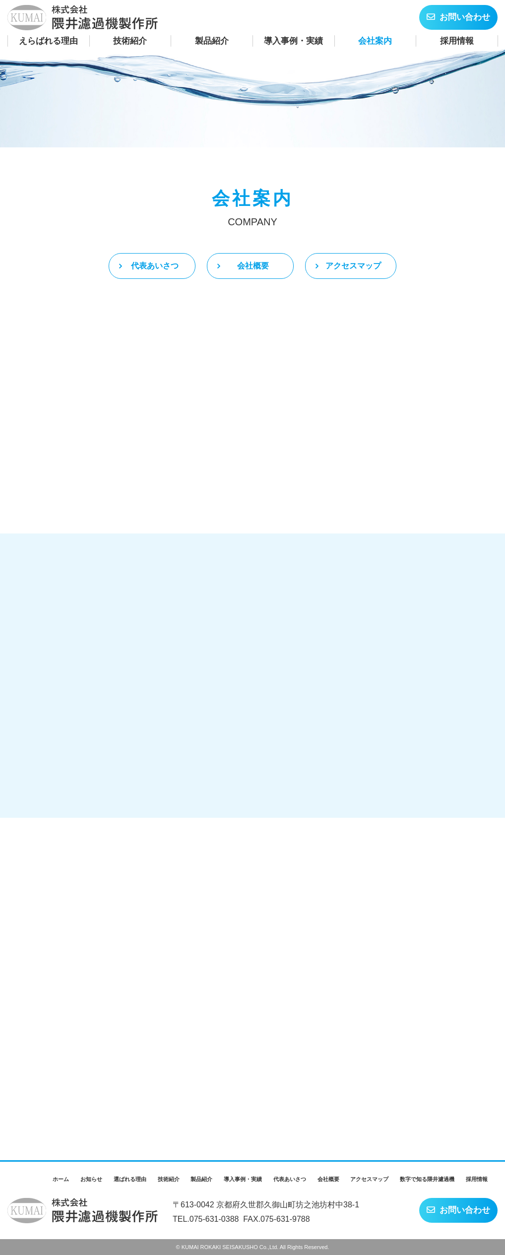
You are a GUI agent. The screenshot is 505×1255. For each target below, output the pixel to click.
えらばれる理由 (48, 41)
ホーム (61, 1179)
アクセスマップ (369, 1179)
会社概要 (328, 1179)
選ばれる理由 (130, 1179)
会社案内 (375, 41)
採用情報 (457, 41)
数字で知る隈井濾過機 (427, 1179)
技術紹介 (130, 41)
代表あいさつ (289, 1179)
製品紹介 (212, 41)
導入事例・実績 (293, 41)
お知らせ (91, 1179)
